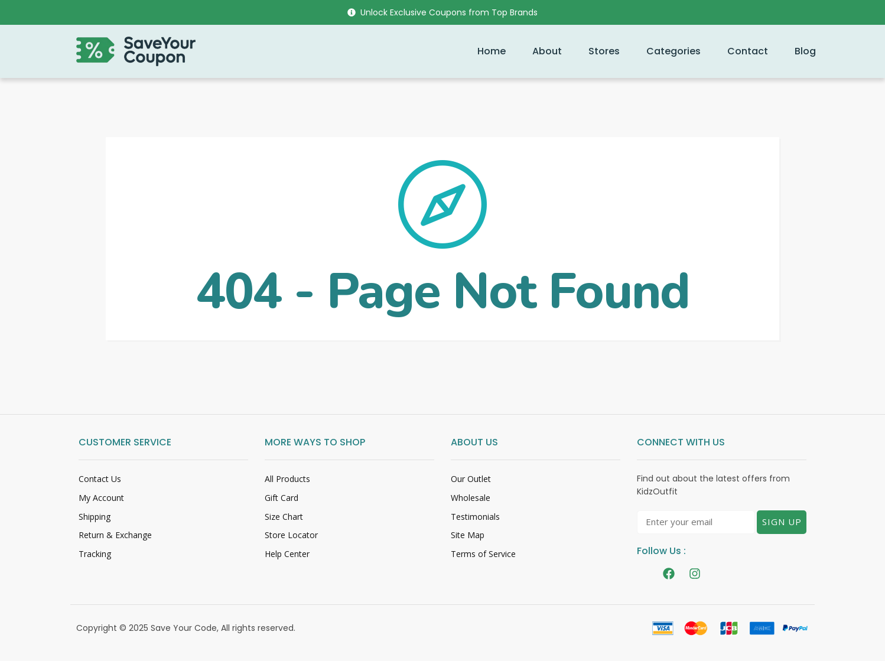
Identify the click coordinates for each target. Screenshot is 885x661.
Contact (747, 51)
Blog (805, 51)
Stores (604, 51)
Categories (673, 51)
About (547, 51)
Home (491, 51)
